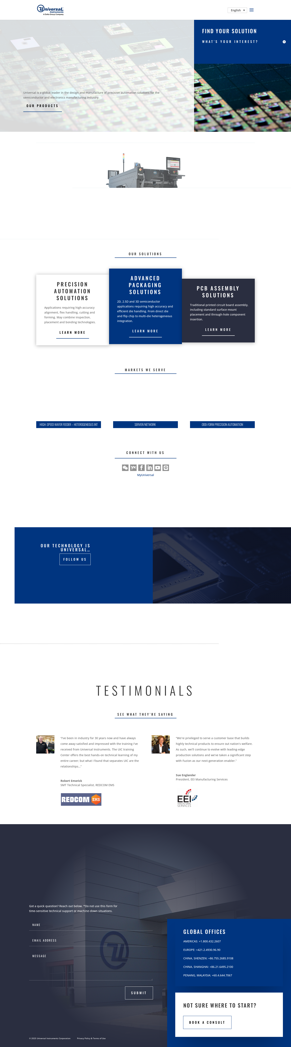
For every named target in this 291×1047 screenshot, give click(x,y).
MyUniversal (145, 475)
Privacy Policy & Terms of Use (91, 1038)
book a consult (207, 1022)
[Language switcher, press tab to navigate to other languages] (237, 10)
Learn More (145, 330)
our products (43, 105)
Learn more (72, 332)
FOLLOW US (75, 559)
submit (139, 992)
